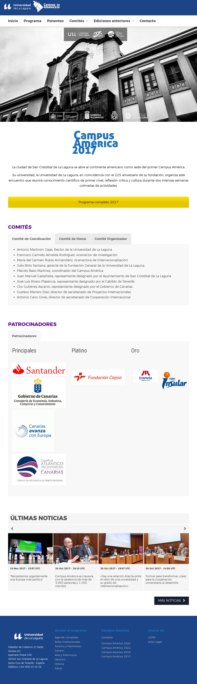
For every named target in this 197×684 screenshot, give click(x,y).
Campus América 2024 (116, 643)
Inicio (13, 21)
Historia (59, 664)
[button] (12, 529)
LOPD (151, 637)
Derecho (60, 659)
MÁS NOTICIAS (171, 601)
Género (59, 650)
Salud (58, 668)
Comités (76, 21)
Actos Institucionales (67, 641)
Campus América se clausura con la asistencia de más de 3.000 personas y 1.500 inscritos (74, 581)
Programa (32, 21)
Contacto (148, 21)
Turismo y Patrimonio (68, 646)
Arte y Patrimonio (66, 655)
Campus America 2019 (116, 652)
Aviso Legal (155, 641)
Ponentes (55, 21)
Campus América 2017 (116, 656)
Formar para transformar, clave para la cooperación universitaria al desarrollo (166, 580)
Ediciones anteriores (112, 21)
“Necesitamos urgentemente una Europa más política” (29, 578)
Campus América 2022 (116, 647)
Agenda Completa (66, 637)
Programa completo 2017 (98, 202)
